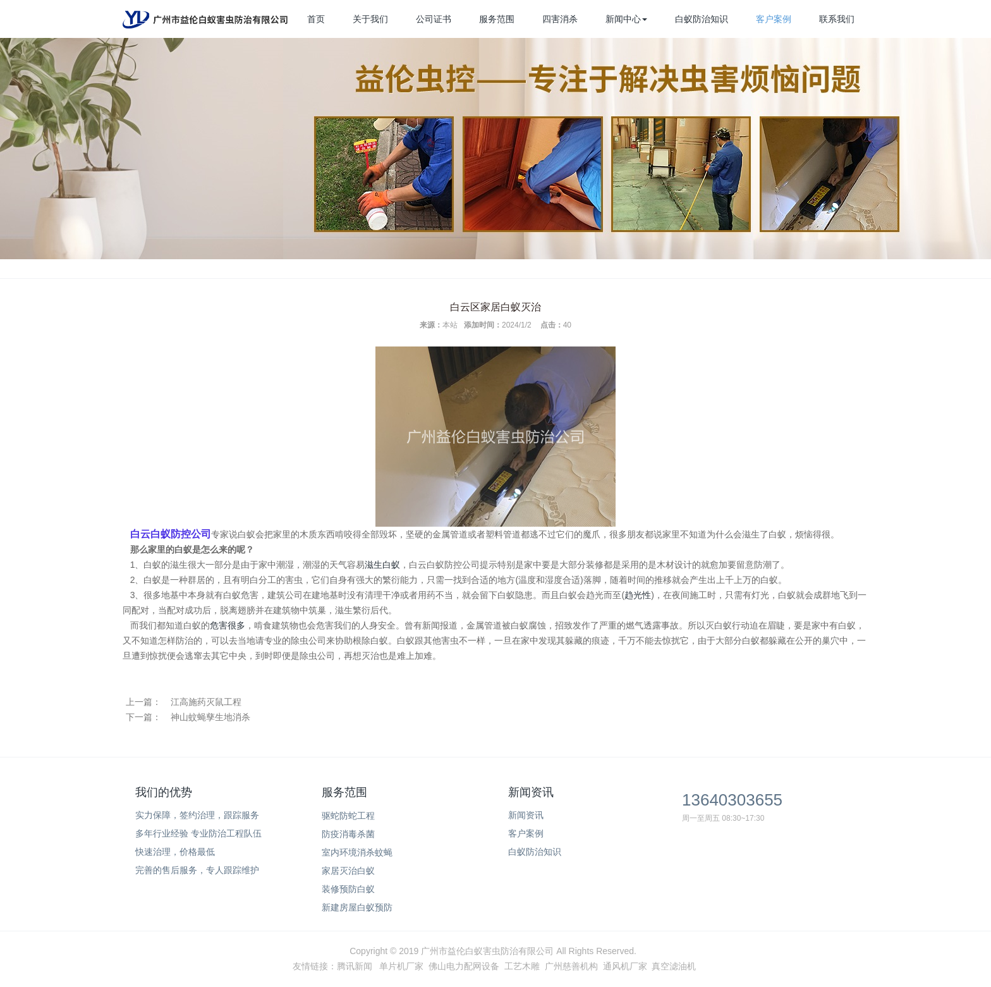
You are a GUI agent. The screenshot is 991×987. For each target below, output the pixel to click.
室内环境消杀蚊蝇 (357, 852)
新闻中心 (626, 19)
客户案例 (773, 19)
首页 (316, 19)
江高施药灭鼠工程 (206, 702)
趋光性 (637, 595)
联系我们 (836, 19)
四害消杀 (560, 19)
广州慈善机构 (571, 966)
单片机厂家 (401, 966)
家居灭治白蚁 (348, 871)
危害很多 (227, 625)
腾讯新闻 (354, 966)
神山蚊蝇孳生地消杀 (210, 717)
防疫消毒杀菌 (348, 834)
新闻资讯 (531, 792)
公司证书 (433, 19)
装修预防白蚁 (348, 889)
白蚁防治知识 (701, 19)
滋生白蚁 (382, 565)
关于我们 (370, 19)
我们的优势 (163, 792)
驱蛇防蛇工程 (348, 816)
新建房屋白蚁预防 (357, 907)
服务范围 (496, 19)
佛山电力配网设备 (464, 966)
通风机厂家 (625, 966)
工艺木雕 (522, 966)
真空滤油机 (674, 966)
